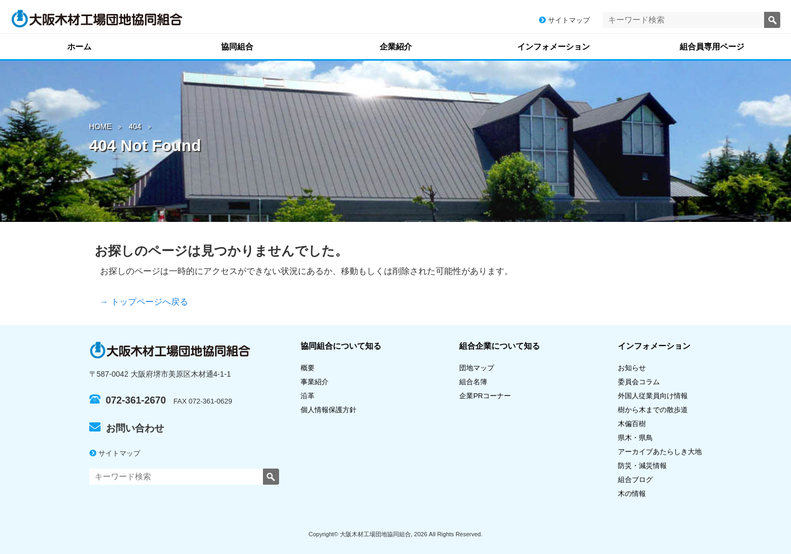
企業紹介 (396, 46)
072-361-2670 (127, 400)
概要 (308, 368)
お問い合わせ (126, 428)
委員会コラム (639, 382)
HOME (100, 126)
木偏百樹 (632, 424)
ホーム (79, 46)
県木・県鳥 (639, 438)
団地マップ (476, 368)
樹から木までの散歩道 (653, 410)
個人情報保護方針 (329, 410)
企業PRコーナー (485, 396)
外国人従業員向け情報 (653, 396)
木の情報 (632, 494)
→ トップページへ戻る (144, 301)
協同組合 (237, 46)
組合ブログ (635, 480)
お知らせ (632, 368)
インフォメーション (553, 46)
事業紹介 (315, 382)
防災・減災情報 (642, 466)
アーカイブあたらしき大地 (660, 452)
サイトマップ (564, 20)
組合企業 (499, 345)
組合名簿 (476, 382)
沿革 (308, 396)
